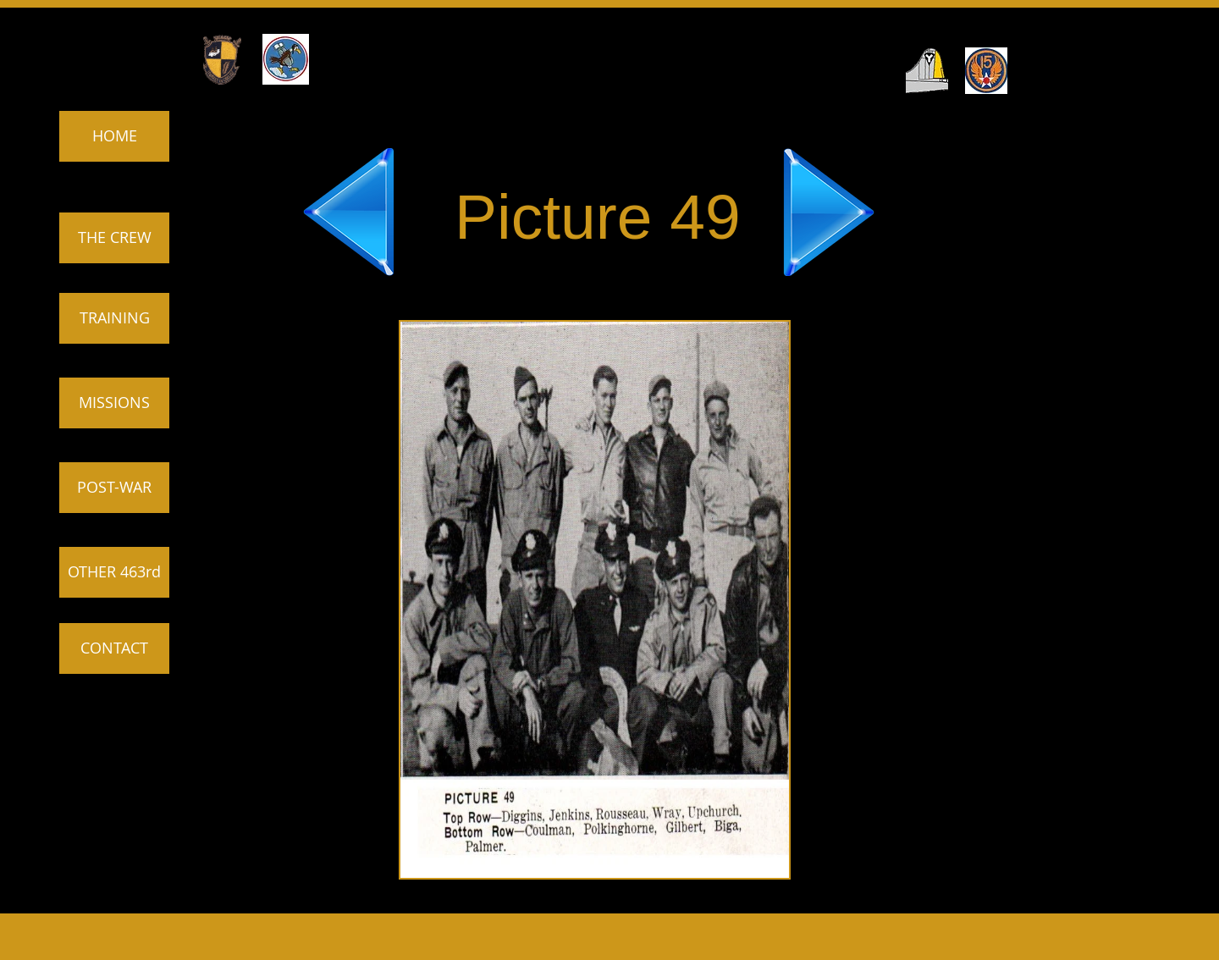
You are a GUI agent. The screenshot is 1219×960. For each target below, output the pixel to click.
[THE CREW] (114, 237)
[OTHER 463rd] (114, 572)
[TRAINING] (114, 318)
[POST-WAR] (114, 487)
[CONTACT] (114, 648)
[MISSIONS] (114, 403)
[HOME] (114, 136)
